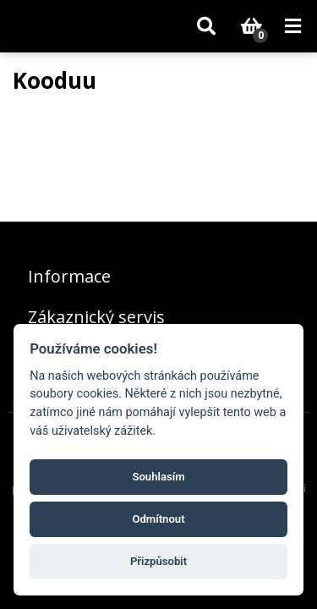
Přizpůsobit (158, 561)
